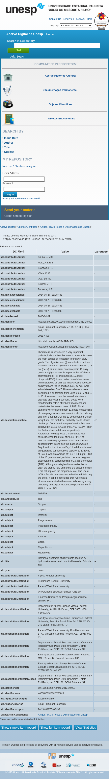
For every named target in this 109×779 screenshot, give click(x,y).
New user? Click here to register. (20, 166)
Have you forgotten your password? (21, 198)
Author (8, 142)
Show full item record (55, 727)
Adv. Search (17, 56)
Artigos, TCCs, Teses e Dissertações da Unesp (65, 227)
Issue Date (11, 138)
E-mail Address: (11, 173)
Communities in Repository (55, 64)
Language (70, 25)
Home (50, 34)
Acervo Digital (7, 227)
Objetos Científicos (27, 227)
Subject (9, 151)
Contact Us (55, 19)
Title (7, 147)
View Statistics (85, 727)
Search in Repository (21, 40)
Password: (8, 183)
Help (89, 19)
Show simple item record (19, 727)
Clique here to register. (18, 215)
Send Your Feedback (74, 19)
